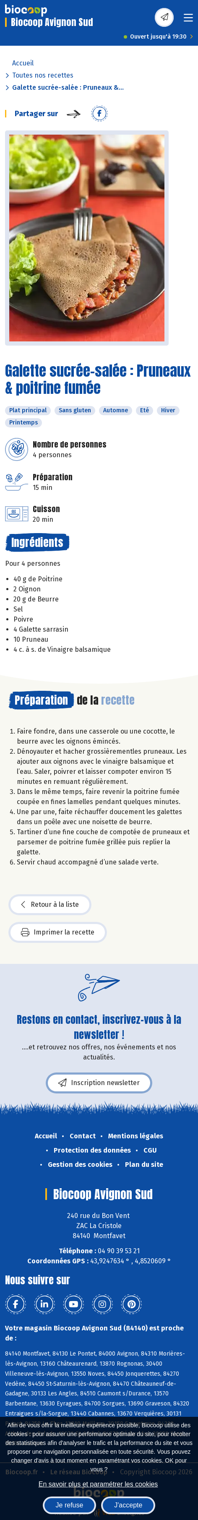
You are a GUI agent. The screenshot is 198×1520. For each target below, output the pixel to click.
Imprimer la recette (57, 932)
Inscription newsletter (99, 1083)
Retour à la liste (50, 905)
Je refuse (69, 1505)
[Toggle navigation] (188, 20)
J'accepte (128, 1505)
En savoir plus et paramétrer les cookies (98, 1484)
